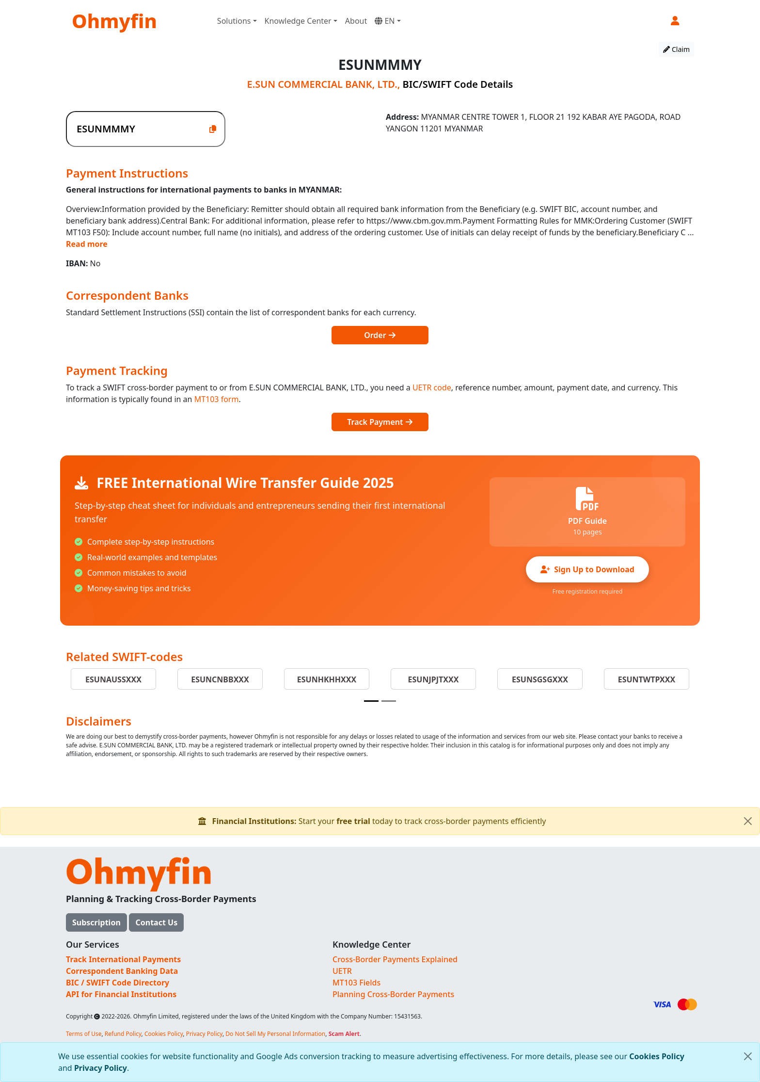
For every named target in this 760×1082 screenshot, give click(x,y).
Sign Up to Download (587, 569)
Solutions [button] (234, 21)
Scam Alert (344, 1034)
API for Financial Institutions (121, 994)
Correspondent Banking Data (122, 971)
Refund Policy (123, 1034)
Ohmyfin (114, 20)
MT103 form (216, 399)
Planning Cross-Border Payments (393, 994)
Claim (676, 49)
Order (380, 335)
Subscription (96, 922)
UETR (342, 971)
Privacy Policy (100, 1068)
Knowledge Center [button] (298, 21)
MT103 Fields (356, 982)
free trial (353, 821)
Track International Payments (123, 959)
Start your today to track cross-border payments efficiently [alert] (479, 821)
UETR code (431, 387)
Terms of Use (83, 1034)
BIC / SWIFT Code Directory (117, 982)
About (356, 21)
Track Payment (379, 422)
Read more (87, 244)
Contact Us (156, 922)
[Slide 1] (371, 701)
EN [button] (385, 21)
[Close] (748, 1056)
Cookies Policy (656, 1056)
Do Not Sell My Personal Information (275, 1034)
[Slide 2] (388, 701)
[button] (676, 20)
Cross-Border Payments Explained (395, 959)
